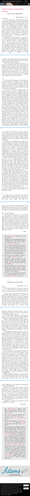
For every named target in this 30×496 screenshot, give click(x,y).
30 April (19, 267)
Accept (26, 485)
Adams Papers (10, 236)
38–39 (19, 433)
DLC (12, 253)
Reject (26, 488)
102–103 (7, 435)
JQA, (22, 421)
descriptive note (15, 256)
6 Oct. (23, 423)
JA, (15, 433)
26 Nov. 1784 (16, 417)
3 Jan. (10, 262)
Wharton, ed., (15, 444)
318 (11, 422)
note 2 (23, 417)
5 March (9, 414)
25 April (6, 263)
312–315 (7, 422)
